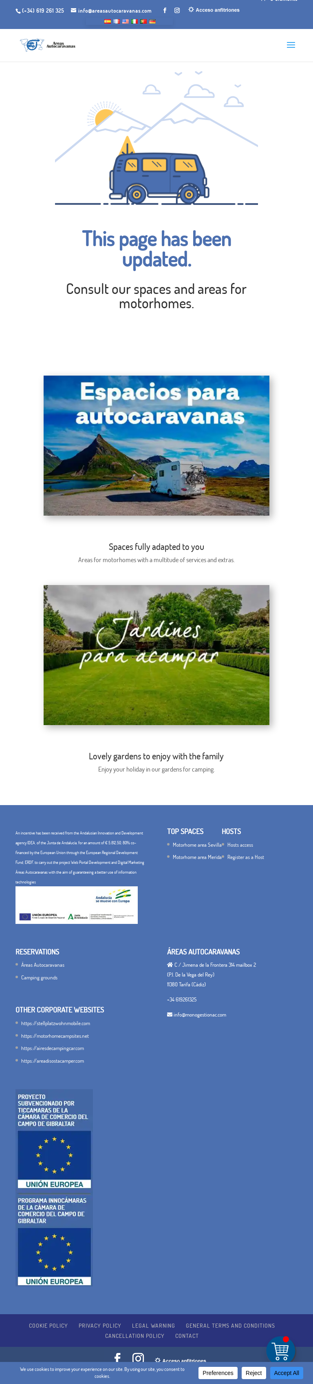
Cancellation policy (135, 1335)
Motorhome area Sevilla (197, 844)
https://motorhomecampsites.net (55, 1035)
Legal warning (153, 1325)
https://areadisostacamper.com (52, 1060)
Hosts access (240, 844)
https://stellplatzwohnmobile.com (55, 1023)
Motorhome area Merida (197, 857)
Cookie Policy (48, 1325)
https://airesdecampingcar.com (52, 1048)
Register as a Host (245, 857)
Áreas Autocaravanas (42, 964)
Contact (187, 1335)
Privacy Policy (100, 1325)
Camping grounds (39, 977)
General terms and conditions (230, 1325)
